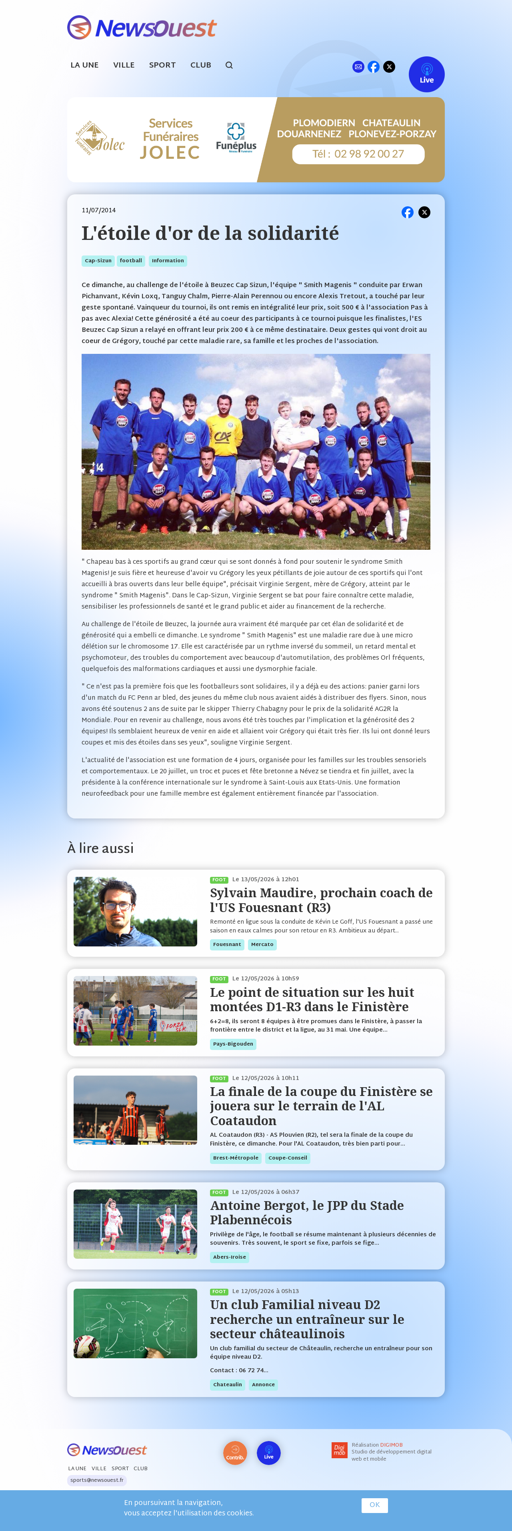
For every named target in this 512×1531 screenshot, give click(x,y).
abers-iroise (229, 1257)
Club (200, 66)
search (233, 66)
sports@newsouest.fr (97, 1480)
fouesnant (227, 945)
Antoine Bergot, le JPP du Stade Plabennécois (307, 1212)
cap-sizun (98, 261)
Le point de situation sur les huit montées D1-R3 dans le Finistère (312, 999)
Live (418, 66)
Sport (162, 66)
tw (389, 66)
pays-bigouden (233, 1044)
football (131, 261)
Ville (124, 66)
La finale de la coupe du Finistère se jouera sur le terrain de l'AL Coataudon (321, 1106)
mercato (262, 945)
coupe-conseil (287, 1158)
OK (375, 1505)
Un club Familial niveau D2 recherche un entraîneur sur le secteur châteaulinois (307, 1319)
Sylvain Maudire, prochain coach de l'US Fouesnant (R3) (321, 899)
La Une (84, 66)
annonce (263, 1385)
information (168, 261)
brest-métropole (235, 1158)
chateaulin (227, 1385)
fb (373, 66)
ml (358, 66)
